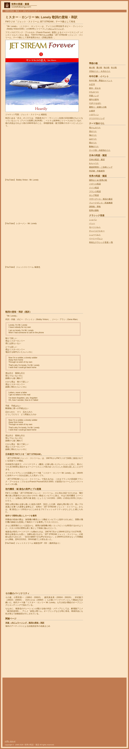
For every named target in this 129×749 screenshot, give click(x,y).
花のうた (93, 131)
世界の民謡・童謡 (12, 11)
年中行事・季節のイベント (100, 81)
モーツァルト (95, 227)
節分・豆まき (95, 88)
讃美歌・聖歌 (95, 207)
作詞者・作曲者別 (97, 171)
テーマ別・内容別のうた (100, 150)
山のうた (93, 139)
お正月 (92, 84)
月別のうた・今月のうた (100, 71)
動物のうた (94, 147)
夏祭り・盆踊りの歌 (98, 107)
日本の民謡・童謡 (97, 160)
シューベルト (95, 235)
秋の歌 (107, 68)
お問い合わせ (10, 741)
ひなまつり (94, 92)
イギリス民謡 (95, 184)
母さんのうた (95, 128)
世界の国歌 (94, 210)
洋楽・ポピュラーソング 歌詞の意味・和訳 (24, 623)
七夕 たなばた (95, 103)
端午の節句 (94, 99)
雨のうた (93, 143)
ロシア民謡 (94, 195)
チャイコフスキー (97, 231)
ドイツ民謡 (94, 188)
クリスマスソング (97, 118)
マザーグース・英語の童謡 (100, 199)
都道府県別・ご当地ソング (100, 167)
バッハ (92, 223)
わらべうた (94, 163)
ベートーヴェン (96, 239)
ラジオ (46, 35)
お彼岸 (92, 111)
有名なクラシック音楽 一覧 (101, 242)
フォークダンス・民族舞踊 (100, 203)
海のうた (93, 135)
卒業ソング (94, 96)
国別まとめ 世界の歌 (98, 180)
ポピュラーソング (30, 11)
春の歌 (92, 68)
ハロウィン (94, 115)
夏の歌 (99, 68)
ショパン (93, 220)
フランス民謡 (95, 191)
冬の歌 (114, 68)
